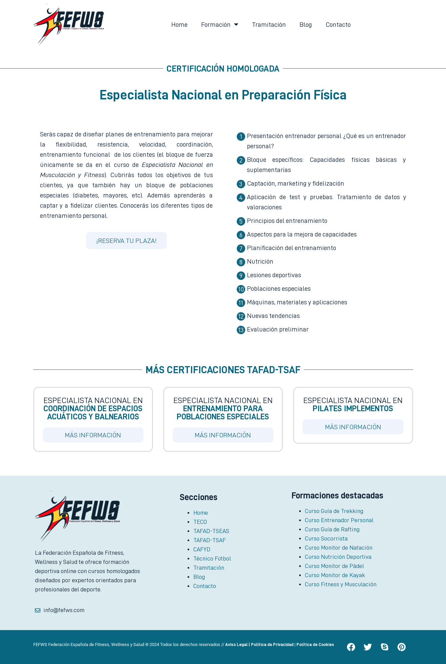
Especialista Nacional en (93, 408)
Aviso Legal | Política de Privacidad (259, 644)
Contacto (338, 24)
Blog (305, 24)
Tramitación (269, 24)
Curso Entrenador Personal (339, 520)
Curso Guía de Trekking (334, 511)
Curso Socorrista (326, 538)
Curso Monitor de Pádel (334, 566)
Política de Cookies (315, 644)
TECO (200, 522)
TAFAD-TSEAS (211, 531)
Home (179, 24)
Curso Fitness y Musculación (340, 584)
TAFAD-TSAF (209, 540)
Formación (219, 24)
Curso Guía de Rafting (332, 529)
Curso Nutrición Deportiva (338, 557)
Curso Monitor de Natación (338, 548)
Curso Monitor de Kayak (335, 575)
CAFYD (201, 549)
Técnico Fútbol (212, 558)
